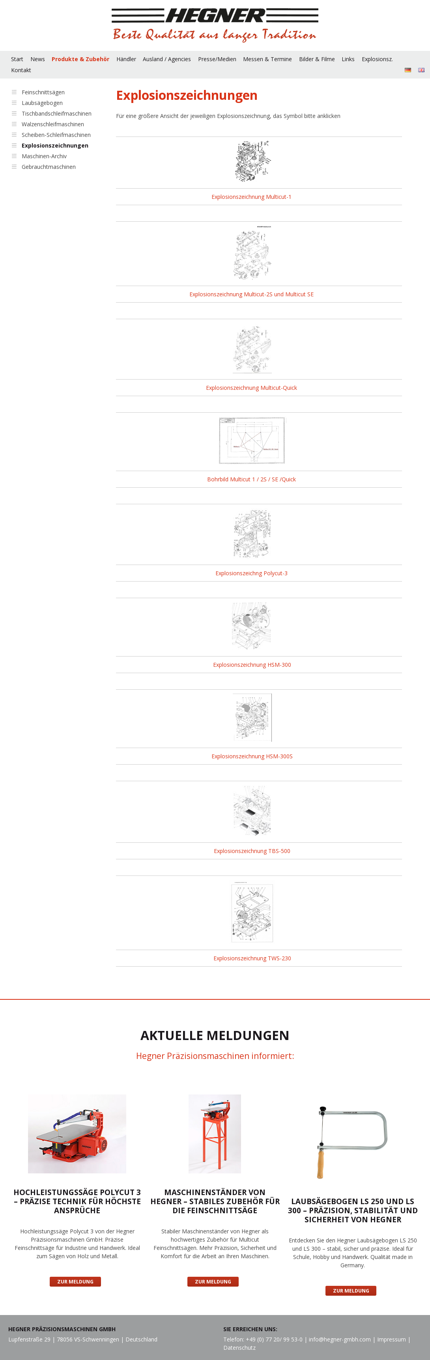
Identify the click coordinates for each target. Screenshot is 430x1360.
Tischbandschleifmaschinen (57, 113)
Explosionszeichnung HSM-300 (252, 664)
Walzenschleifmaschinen (53, 124)
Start (17, 59)
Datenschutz (239, 1347)
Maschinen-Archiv (44, 156)
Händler (126, 59)
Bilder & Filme (317, 59)
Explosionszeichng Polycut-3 (251, 573)
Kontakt (21, 70)
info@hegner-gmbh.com (340, 1339)
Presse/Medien (217, 59)
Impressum (391, 1339)
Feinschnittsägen (43, 92)
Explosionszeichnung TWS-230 (252, 958)
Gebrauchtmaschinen (49, 166)
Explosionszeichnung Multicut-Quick (251, 387)
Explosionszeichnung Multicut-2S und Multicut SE (251, 294)
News (37, 59)
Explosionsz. (377, 59)
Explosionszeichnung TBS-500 (252, 851)
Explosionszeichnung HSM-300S (252, 756)
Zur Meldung (75, 1281)
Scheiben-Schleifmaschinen (56, 134)
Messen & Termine (267, 59)
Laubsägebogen (42, 103)
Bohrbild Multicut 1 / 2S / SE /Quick (251, 479)
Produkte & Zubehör (80, 59)
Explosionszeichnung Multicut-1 (251, 196)
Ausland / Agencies (167, 59)
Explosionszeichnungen (55, 145)
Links (348, 59)
